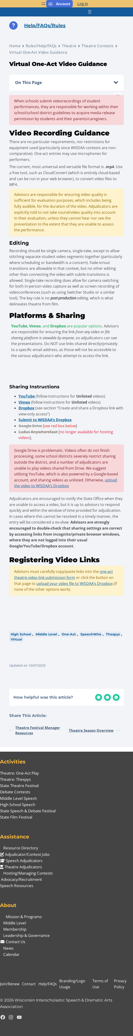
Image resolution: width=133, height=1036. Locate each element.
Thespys (113, 634)
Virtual (16, 639)
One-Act (69, 634)
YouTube (27, 396)
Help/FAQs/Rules (45, 25)
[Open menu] (43, 3)
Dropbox (26, 408)
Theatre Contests (98, 45)
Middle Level (46, 634)
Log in (82, 3)
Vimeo (24, 402)
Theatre (69, 45)
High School (21, 634)
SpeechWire (90, 634)
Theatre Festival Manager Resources (34, 730)
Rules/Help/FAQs (41, 45)
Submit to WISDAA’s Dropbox (45, 419)
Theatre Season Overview (94, 730)
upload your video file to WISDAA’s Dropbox (74, 583)
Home (14, 45)
